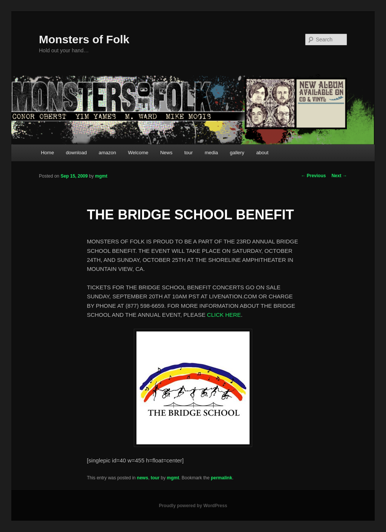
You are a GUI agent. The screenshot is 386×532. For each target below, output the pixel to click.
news (142, 477)
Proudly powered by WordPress (193, 505)
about (262, 152)
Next (339, 175)
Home (47, 152)
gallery (237, 152)
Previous (313, 175)
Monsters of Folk (84, 39)
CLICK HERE (224, 315)
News (166, 152)
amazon (107, 152)
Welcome (138, 152)
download (76, 152)
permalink (221, 477)
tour (188, 152)
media (211, 152)
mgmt (101, 176)
